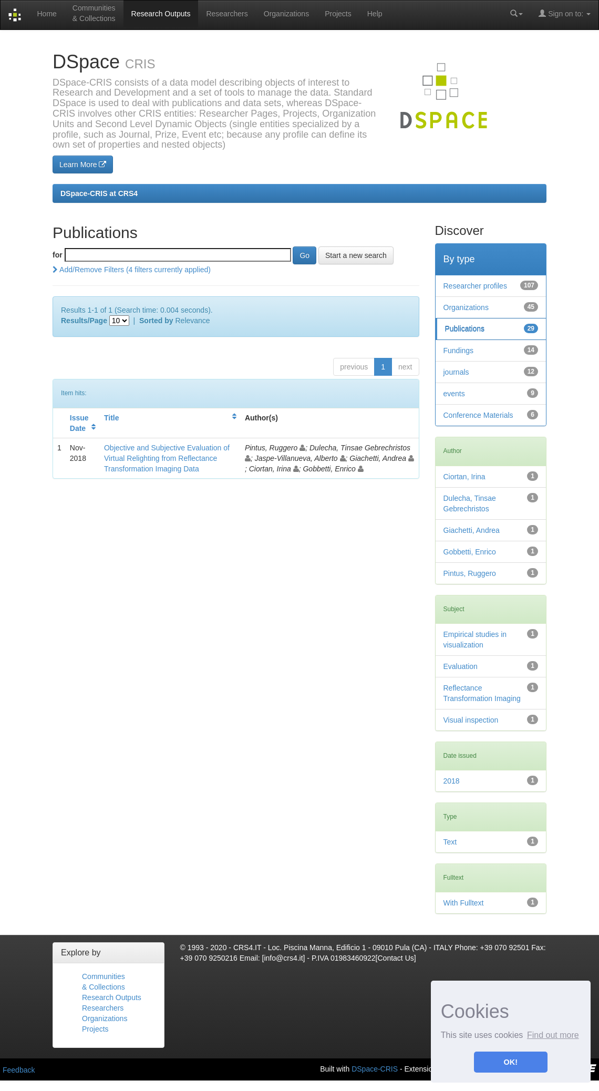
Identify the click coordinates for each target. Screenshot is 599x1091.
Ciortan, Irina (464, 476)
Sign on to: (565, 13)
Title (111, 418)
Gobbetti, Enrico (469, 552)
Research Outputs (161, 13)
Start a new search (356, 255)
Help (375, 13)
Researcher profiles (475, 286)
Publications (465, 329)
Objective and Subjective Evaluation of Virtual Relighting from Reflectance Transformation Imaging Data (167, 458)
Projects (338, 13)
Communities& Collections (94, 13)
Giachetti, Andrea (471, 530)
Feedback (19, 1070)
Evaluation (460, 666)
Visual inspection (471, 720)
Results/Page (84, 320)
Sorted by (156, 320)
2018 (451, 781)
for (58, 255)
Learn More (82, 164)
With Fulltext (463, 903)
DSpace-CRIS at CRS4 (99, 193)
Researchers (226, 13)
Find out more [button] (553, 1035)
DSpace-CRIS (375, 1069)
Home (46, 13)
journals (456, 372)
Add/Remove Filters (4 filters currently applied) (132, 269)
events (454, 393)
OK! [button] (511, 1062)
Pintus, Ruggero (469, 573)
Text (450, 842)
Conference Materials (478, 415)
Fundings (458, 350)
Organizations (286, 13)
